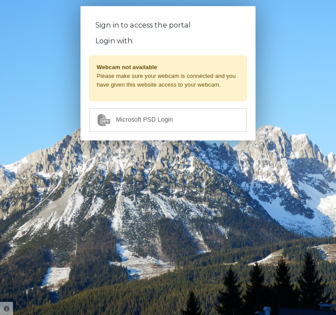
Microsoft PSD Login (135, 120)
